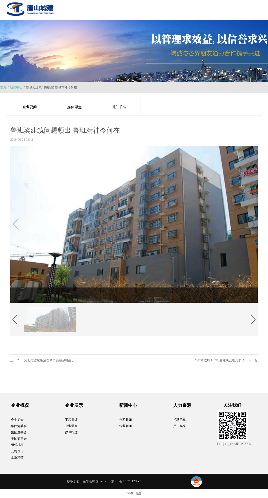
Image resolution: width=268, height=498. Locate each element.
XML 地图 (134, 493)
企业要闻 (29, 107)
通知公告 (119, 107)
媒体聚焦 (74, 107)
